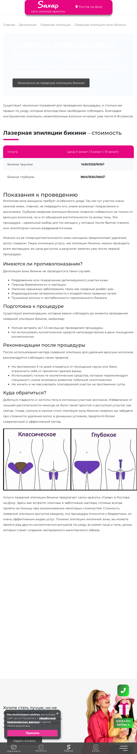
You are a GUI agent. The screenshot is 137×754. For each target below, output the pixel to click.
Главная (68, 748)
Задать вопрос (24, 741)
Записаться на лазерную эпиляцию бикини (51, 83)
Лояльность (14, 748)
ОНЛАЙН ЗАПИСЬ (123, 723)
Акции (96, 748)
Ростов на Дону (90, 7)
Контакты (41, 748)
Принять (32, 733)
